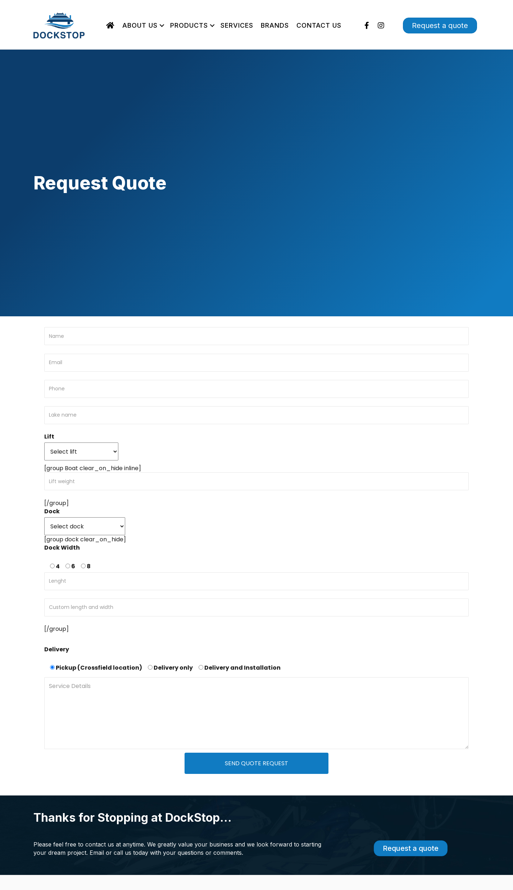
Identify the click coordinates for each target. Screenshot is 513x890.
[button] (162, 25)
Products (189, 25)
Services (237, 25)
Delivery (56, 649)
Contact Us (318, 25)
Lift (49, 436)
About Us (140, 25)
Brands (275, 25)
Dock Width (62, 547)
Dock (52, 511)
